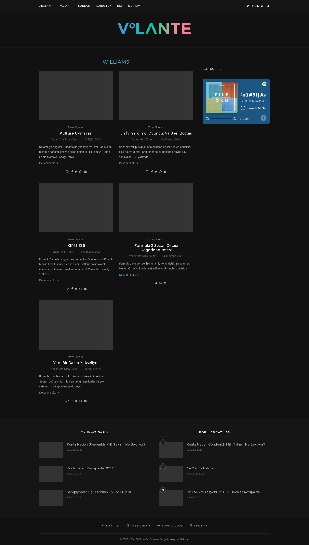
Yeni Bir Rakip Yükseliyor (76, 363)
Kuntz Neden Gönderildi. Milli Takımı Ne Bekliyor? (106, 444)
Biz (119, 5)
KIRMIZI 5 (76, 245)
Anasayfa (46, 5)
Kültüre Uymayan (76, 133)
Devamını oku (49, 163)
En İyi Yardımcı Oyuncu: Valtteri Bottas (156, 133)
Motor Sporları (76, 127)
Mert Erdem (147, 139)
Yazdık (65, 5)
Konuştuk (103, 5)
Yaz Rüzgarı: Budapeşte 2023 (90, 468)
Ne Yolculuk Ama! (200, 468)
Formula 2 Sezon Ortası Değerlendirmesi (156, 247)
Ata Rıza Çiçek (69, 139)
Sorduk (84, 5)
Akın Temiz (67, 251)
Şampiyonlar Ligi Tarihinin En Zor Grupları (99, 492)
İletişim (134, 5)
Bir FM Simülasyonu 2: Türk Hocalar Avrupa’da (223, 492)
